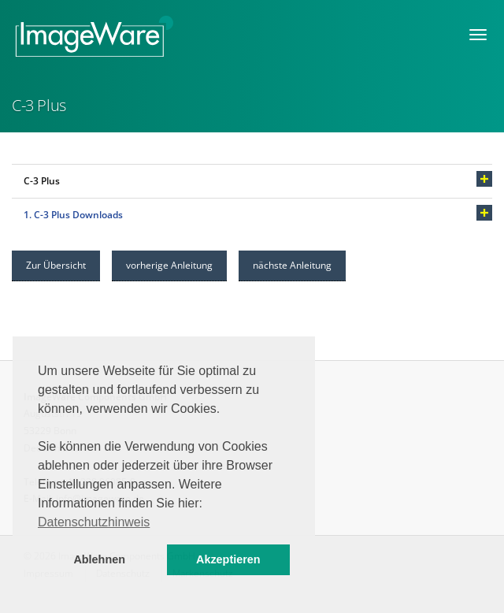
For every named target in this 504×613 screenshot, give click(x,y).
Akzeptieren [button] (228, 559)
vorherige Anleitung (169, 265)
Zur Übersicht (56, 265)
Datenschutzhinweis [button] (94, 522)
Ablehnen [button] (99, 559)
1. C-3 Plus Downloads (73, 214)
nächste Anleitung (292, 265)
